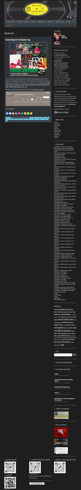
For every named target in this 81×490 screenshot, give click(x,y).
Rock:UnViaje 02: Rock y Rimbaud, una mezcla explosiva (65, 288)
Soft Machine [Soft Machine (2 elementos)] (59, 339)
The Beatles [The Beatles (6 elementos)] (66, 342)
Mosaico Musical (57, 131)
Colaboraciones (41, 21)
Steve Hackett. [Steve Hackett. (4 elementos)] (71, 339)
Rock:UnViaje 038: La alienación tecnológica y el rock (64, 210)
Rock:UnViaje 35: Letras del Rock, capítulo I (62, 216)
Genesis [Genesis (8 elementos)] (60, 319)
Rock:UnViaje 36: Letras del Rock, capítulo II (62, 214)
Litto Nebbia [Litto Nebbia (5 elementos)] (73, 328)
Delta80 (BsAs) (58, 61)
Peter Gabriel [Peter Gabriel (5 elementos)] (58, 336)
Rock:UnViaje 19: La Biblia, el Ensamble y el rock (63, 255)
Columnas (33, 21)
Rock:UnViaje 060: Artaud (59, 156)
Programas (26, 21)
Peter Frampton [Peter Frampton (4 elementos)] (71, 333)
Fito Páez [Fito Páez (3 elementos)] (70, 317)
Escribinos (9, 25)
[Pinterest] (19, 112)
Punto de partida (10, 21)
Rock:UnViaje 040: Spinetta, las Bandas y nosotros (64, 207)
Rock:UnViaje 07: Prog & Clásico (60, 279)
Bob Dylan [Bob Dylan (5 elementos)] (70, 309)
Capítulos (56, 122)
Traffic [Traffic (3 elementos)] (55, 345)
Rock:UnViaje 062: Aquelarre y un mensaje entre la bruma (65, 153)
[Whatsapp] (28, 112)
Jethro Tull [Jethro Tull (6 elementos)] (57, 325)
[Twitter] (10, 112)
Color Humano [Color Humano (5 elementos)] (58, 312)
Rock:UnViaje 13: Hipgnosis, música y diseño (63, 270)
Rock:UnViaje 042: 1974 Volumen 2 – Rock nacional (64, 204)
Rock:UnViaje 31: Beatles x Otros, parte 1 (62, 222)
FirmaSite (8, 489)
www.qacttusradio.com (62, 55)
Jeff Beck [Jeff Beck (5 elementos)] (70, 322)
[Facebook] (7, 112)
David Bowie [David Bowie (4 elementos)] (66, 312)
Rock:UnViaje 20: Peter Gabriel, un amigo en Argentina (64, 253)
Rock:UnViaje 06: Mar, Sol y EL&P (60, 281)
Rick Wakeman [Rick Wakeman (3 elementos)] (62, 337)
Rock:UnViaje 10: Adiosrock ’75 (60, 275)
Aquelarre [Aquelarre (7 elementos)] (63, 309)
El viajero (19, 21)
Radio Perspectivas (59, 65)
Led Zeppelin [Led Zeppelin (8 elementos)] (58, 327)
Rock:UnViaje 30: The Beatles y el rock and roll (63, 224)
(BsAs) (65, 65)
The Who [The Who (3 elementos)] (72, 342)
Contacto (56, 296)
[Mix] (25, 112)
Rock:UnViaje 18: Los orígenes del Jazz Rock (62, 256)
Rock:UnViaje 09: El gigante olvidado (61, 276)
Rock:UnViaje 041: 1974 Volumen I (60, 205)
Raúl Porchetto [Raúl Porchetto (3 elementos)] (72, 336)
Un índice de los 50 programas (60, 179)
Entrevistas (50, 21)
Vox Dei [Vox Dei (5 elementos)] (59, 345)
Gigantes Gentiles (59, 21)
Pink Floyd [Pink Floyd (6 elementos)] (65, 336)
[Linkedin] (16, 112)
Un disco (55, 137)
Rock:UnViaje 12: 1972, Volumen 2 (60, 272)
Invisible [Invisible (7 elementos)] (64, 322)
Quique (12, 117)
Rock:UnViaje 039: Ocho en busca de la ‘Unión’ (63, 208)
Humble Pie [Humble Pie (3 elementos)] (59, 322)
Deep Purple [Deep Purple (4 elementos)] (72, 312)
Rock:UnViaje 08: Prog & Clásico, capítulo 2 (62, 278)
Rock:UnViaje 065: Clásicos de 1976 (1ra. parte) (63, 146)
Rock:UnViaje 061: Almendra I (59, 154)
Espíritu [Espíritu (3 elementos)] (66, 317)
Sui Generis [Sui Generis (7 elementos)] (58, 342)
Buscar (74, 354)
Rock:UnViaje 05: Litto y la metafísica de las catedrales (64, 282)
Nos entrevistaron (57, 295)
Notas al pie (56, 133)
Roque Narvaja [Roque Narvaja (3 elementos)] (69, 337)
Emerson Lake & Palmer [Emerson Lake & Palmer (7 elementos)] (62, 314)
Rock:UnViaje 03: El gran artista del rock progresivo (64, 287)
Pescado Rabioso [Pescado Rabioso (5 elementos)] (62, 333)
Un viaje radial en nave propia (60, 292)
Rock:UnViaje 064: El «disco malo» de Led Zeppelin (64, 148)
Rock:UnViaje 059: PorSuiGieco (60, 157)
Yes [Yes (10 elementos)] (63, 345)
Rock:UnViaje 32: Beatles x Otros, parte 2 (62, 221)
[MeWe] (22, 112)
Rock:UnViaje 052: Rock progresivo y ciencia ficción (64, 176)
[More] (31, 112)
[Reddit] (13, 112)
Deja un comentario (25, 117)
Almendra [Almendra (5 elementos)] (57, 309)
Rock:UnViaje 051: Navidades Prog (18, 40)
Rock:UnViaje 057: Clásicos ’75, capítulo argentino (64, 162)
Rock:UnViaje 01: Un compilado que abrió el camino (64, 290)
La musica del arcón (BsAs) (61, 63)
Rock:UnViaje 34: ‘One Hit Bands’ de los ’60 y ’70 (63, 217)
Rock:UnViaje (56, 136)
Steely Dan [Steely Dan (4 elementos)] (64, 339)
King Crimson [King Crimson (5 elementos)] (71, 325)
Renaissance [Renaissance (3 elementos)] (56, 337)
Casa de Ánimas (57, 123)
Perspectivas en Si (57, 134)
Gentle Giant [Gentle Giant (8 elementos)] (68, 319)
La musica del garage (59, 67)
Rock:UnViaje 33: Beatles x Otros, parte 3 (62, 219)
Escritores (68, 21)
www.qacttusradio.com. (38, 89)
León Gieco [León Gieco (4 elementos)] (66, 328)
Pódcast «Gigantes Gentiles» (59, 299)
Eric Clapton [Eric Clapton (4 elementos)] (62, 317)
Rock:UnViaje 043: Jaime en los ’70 (60, 202)
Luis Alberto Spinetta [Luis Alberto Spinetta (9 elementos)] (62, 330)
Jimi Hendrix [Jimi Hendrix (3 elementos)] (64, 325)
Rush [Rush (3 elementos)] (73, 337)
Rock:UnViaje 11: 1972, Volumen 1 (60, 273)
